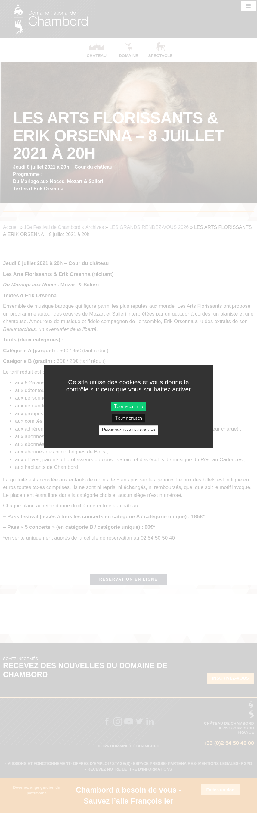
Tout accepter (128, 406)
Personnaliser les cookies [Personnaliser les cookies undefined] (128, 430)
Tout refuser (128, 418)
